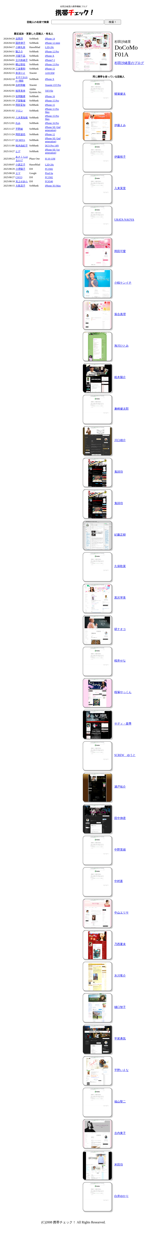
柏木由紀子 (22, 145)
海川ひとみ (121, 345)
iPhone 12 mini (52, 43)
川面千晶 (20, 55)
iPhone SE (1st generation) (52, 151)
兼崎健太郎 (121, 408)
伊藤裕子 (120, 156)
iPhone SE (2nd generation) (52, 129)
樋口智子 (120, 1007)
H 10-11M (50, 158)
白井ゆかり (121, 1196)
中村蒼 (118, 881)
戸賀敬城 (20, 100)
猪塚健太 (120, 93)
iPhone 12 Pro (52, 51)
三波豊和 (20, 68)
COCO (19, 177)
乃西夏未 (120, 944)
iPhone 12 (50, 68)
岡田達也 (20, 134)
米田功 (118, 1164)
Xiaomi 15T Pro (53, 85)
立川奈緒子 (22, 60)
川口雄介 (120, 440)
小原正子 (20, 164)
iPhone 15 (50, 104)
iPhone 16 (50, 96)
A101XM (49, 73)
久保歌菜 (120, 566)
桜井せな (120, 660)
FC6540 (49, 181)
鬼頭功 (118, 471)
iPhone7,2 (50, 60)
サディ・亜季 (122, 723)
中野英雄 (120, 849)
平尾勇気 (120, 1038)
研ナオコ (120, 629)
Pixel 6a (49, 173)
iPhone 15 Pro (52, 100)
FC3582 (49, 168)
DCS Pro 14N (52, 145)
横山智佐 (20, 64)
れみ (18, 123)
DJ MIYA (20, 140)
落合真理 (120, 314)
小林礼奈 (20, 47)
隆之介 (19, 51)
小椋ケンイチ (122, 282)
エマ (18, 173)
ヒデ (18, 151)
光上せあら (22, 181)
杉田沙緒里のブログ (129, 63)
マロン (19, 110)
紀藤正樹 (120, 534)
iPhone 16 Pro (52, 123)
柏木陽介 (120, 377)
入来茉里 (120, 188)
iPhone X (49, 55)
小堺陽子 (20, 168)
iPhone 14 (50, 38)
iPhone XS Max (53, 185)
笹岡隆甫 (20, 96)
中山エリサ (121, 912)
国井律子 (20, 43)
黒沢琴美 (120, 597)
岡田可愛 (120, 251)
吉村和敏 (20, 85)
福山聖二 (120, 1101)
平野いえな (121, 1070)
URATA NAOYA (124, 219)
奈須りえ (20, 73)
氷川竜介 (120, 975)
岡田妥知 (20, 104)
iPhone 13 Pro (52, 64)
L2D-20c (49, 47)
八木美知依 (22, 117)
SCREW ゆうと (125, 755)
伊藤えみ (120, 125)
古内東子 (120, 1133)
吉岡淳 (19, 38)
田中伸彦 (120, 818)
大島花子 (20, 185)
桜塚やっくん (122, 692)
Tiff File (49, 90)
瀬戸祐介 (120, 786)
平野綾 (19, 128)
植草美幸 (20, 90)
